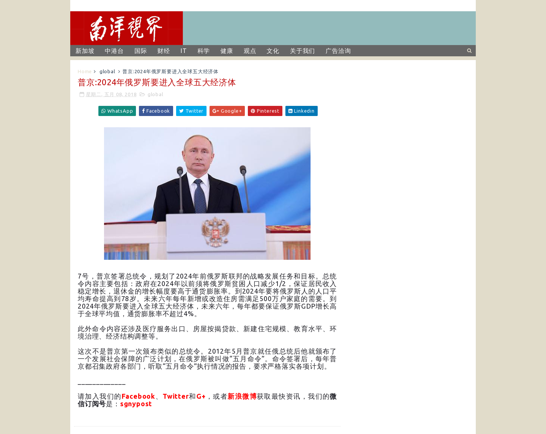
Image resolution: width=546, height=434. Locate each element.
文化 (273, 50)
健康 (226, 50)
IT (184, 50)
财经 (163, 50)
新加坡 (84, 50)
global (107, 71)
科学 (204, 50)
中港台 (114, 50)
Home (85, 71)
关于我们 (302, 50)
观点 (250, 50)
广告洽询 (338, 50)
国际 (140, 50)
